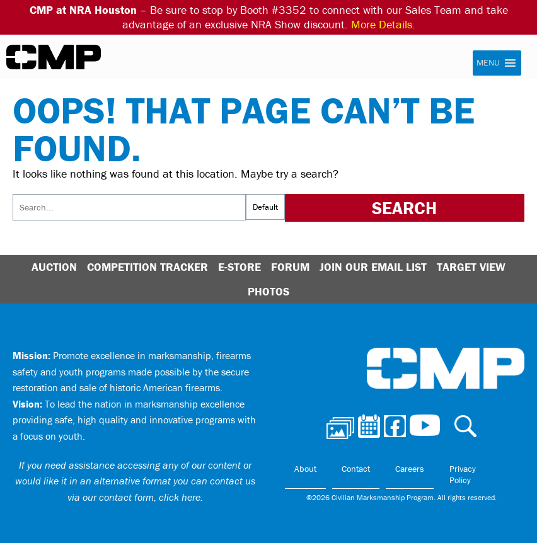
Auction (54, 267)
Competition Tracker (147, 267)
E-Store (239, 267)
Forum (290, 267)
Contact (356, 468)
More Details (381, 24)
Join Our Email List (373, 267)
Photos (268, 291)
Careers (409, 468)
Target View (471, 267)
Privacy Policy (462, 474)
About (305, 468)
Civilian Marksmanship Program (53, 57)
